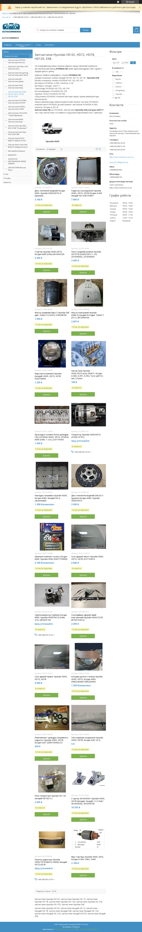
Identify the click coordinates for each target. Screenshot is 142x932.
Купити (46, 211)
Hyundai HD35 (52, 141)
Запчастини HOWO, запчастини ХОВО (16, 107)
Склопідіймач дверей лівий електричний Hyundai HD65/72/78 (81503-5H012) (87, 617)
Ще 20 (117, 98)
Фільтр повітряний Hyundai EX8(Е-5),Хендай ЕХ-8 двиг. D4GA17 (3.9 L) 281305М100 (87, 315)
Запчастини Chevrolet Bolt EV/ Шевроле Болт (18, 145)
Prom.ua (85, 924)
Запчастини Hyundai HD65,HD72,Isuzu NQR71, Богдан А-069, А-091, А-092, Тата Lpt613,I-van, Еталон (87, 375)
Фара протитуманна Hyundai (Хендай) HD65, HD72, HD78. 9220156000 (48, 376)
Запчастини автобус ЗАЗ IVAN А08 (17, 133)
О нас (38, 45)
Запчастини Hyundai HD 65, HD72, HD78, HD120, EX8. (17, 94)
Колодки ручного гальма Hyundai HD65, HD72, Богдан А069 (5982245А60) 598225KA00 (86, 679)
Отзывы (7, 178)
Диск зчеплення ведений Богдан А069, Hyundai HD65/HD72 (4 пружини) (50, 193)
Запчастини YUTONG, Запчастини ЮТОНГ (17, 101)
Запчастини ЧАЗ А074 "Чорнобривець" (17, 114)
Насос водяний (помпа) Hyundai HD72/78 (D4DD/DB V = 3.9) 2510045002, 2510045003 (86, 254)
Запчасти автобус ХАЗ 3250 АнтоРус (18, 67)
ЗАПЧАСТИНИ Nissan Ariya (17, 168)
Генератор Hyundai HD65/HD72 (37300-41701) (86, 435)
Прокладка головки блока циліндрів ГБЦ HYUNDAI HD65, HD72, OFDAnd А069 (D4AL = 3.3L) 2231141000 (52, 437)
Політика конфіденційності (89, 929)
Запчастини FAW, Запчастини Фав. (15, 86)
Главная (7, 45)
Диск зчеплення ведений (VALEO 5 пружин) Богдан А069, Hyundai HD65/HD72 (87, 498)
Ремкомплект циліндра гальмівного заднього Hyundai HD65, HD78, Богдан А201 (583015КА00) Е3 (51, 740)
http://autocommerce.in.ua (120, 187)
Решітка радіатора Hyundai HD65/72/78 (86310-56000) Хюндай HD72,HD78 (51, 862)
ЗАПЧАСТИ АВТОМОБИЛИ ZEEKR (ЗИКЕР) (17, 161)
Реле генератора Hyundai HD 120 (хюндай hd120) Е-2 (50, 797)
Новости (7, 182)
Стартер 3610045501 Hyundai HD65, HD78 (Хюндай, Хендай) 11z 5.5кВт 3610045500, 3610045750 (88, 801)
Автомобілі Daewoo (16, 151)
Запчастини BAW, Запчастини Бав (15, 120)
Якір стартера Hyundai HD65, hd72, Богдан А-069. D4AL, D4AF (87, 858)
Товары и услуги (23, 45)
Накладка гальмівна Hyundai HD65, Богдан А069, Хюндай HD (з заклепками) (51, 498)
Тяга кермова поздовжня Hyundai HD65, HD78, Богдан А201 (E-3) (87, 738)
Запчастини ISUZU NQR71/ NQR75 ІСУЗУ (17, 139)
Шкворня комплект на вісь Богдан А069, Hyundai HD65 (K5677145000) (51, 557)
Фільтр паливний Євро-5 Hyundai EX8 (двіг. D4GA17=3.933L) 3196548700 (52, 313)
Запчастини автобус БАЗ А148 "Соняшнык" (17, 126)
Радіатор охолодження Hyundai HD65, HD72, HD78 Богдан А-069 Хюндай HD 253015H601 (86, 193)
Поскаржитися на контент (65, 929)
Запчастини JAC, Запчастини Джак (16, 80)
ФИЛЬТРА (12, 155)
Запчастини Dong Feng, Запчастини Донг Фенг (18, 74)
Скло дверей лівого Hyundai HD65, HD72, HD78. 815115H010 (87, 557)
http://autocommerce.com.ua (121, 157)
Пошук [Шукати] (85, 30)
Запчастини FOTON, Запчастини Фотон (16, 61)
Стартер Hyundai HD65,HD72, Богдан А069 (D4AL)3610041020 (49, 253)
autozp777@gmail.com (118, 162)
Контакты (49, 45)
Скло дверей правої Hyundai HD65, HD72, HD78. (51, 677)
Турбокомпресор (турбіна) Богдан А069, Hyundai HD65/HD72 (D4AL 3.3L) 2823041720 (51, 617)
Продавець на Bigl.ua (71, 927)
